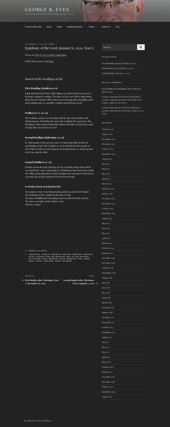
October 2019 (107, 208)
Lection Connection (33, 26)
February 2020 (108, 188)
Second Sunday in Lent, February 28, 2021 (119, 63)
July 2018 (105, 283)
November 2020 (108, 144)
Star (80, 259)
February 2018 (108, 307)
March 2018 (107, 302)
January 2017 (107, 372)
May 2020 (106, 173)
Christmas (34, 254)
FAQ (117, 26)
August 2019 (107, 218)
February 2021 (108, 129)
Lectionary (35, 259)
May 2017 (105, 352)
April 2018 (106, 297)
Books (93, 26)
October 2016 (107, 387)
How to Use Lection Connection (50, 55)
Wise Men (49, 261)
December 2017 (108, 317)
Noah (62, 259)
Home (49, 26)
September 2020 (109, 154)
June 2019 (106, 228)
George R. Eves (47, 9)
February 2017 (108, 367)
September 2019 (108, 213)
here (51, 61)
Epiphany (77, 254)
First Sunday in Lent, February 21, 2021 (118, 68)
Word (58, 261)
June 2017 (106, 347)
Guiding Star (43, 257)
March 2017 (106, 362)
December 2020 (108, 139)
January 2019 (107, 253)
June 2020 (106, 169)
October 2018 (107, 268)
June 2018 (106, 287)
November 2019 (108, 203)
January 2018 (107, 312)
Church (46, 254)
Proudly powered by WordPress (37, 420)
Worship (67, 261)
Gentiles (88, 254)
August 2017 (107, 337)
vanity (39, 261)
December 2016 (108, 377)
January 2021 (107, 134)
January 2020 (107, 193)
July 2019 (105, 223)
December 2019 (108, 198)
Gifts (32, 257)
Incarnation (58, 257)
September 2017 (108, 332)
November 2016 (108, 382)
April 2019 (106, 238)
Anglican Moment (75, 26)
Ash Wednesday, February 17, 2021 (116, 73)
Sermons (71, 259)
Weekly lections (38, 251)
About (59, 26)
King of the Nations (77, 257)
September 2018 (108, 273)
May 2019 (106, 233)
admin (51, 44)
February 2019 (108, 248)
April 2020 (106, 179)
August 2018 (107, 278)
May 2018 (106, 292)
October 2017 (107, 327)
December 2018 (108, 258)
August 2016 (107, 396)
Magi (45, 259)
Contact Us (105, 26)
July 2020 (105, 164)
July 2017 (105, 342)
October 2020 (107, 149)
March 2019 (107, 243)
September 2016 (108, 392)
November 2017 (108, 322)
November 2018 (108, 263)
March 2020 (107, 183)
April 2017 (106, 357)
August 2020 (107, 159)
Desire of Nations (61, 254)
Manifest (54, 259)
